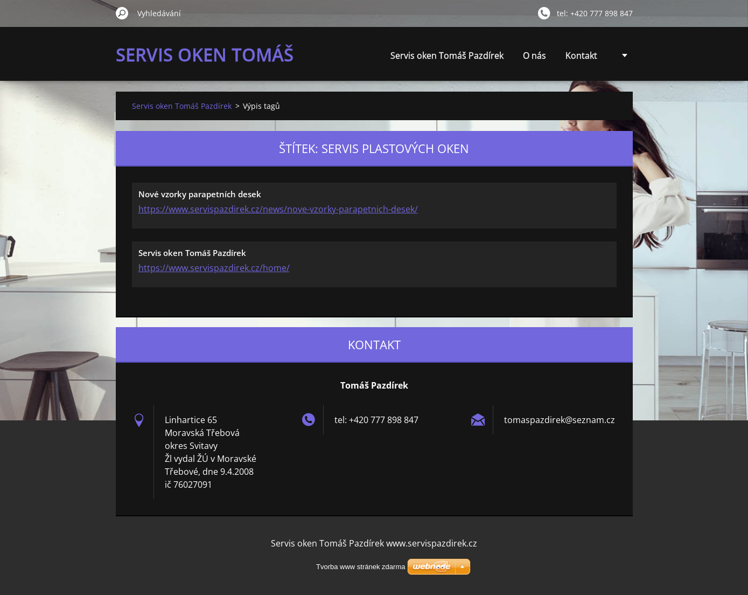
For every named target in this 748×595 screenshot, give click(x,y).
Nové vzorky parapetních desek (199, 194)
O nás (534, 55)
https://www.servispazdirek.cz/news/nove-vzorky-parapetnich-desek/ (278, 209)
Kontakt (581, 55)
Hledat (122, 13)
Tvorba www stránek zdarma (360, 567)
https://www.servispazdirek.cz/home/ (214, 268)
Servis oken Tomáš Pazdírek (447, 55)
